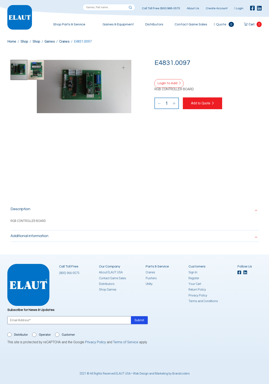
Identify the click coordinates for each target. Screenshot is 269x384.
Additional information (29, 235)
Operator (45, 334)
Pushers (151, 277)
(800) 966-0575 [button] (69, 272)
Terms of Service (125, 341)
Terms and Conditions (203, 300)
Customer (68, 334)
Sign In (193, 271)
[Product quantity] (166, 103)
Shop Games (107, 288)
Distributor (21, 334)
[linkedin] (259, 8)
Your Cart (195, 283)
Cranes (64, 41)
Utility (149, 283)
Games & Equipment (118, 24)
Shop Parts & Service (69, 24)
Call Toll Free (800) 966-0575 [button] (161, 8)
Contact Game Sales (191, 24)
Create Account (217, 8)
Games (50, 41)
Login (238, 8)
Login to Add (167, 83)
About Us (193, 8)
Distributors (154, 24)
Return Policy (197, 288)
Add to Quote (204, 103)
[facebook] (252, 8)
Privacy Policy (198, 294)
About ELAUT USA (111, 271)
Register (194, 277)
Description (20, 208)
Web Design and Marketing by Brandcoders (161, 372)
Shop (24, 41)
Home (11, 41)
